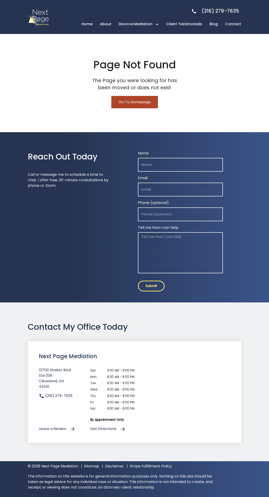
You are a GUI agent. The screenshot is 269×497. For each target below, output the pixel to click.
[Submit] (151, 286)
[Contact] (233, 24)
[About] (105, 24)
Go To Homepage (135, 102)
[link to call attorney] (213, 11)
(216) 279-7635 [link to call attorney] (56, 395)
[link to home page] (39, 16)
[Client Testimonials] (184, 24)
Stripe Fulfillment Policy (151, 466)
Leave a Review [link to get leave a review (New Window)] (57, 429)
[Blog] (214, 24)
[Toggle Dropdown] (158, 24)
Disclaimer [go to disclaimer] (114, 466)
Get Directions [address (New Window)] (108, 429)
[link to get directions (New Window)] (61, 380)
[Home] (86, 24)
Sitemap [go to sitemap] (91, 466)
